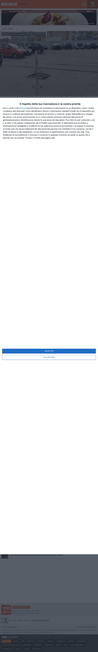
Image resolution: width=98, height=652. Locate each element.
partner (22, 108)
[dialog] (49, 326)
